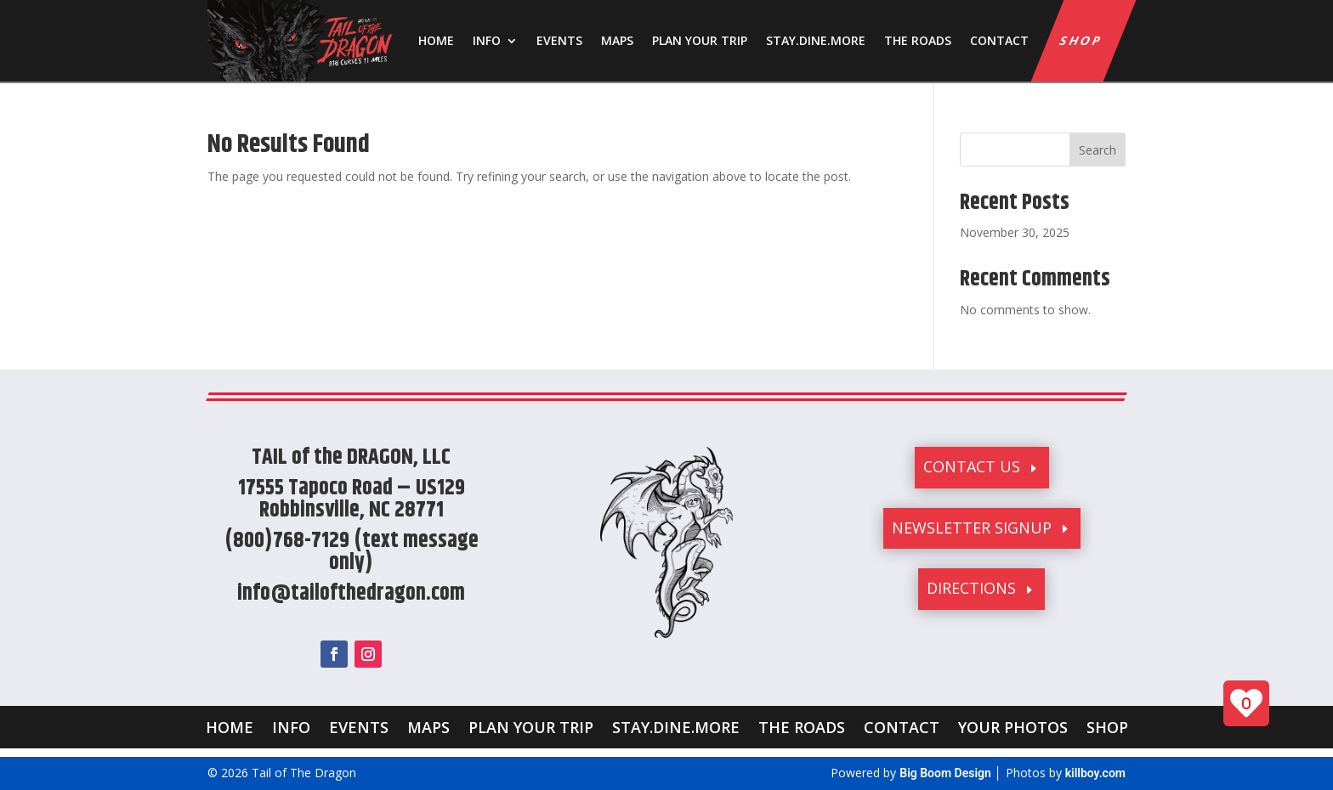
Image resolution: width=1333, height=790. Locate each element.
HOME (436, 40)
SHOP (1082, 40)
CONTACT (999, 40)
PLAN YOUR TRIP (699, 40)
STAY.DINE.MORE (815, 40)
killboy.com (1095, 773)
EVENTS (559, 40)
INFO (487, 40)
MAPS (617, 40)
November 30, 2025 (1014, 232)
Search (1097, 150)
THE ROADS (917, 40)
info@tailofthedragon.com (351, 593)
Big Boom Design (945, 773)
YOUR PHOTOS (1013, 725)
